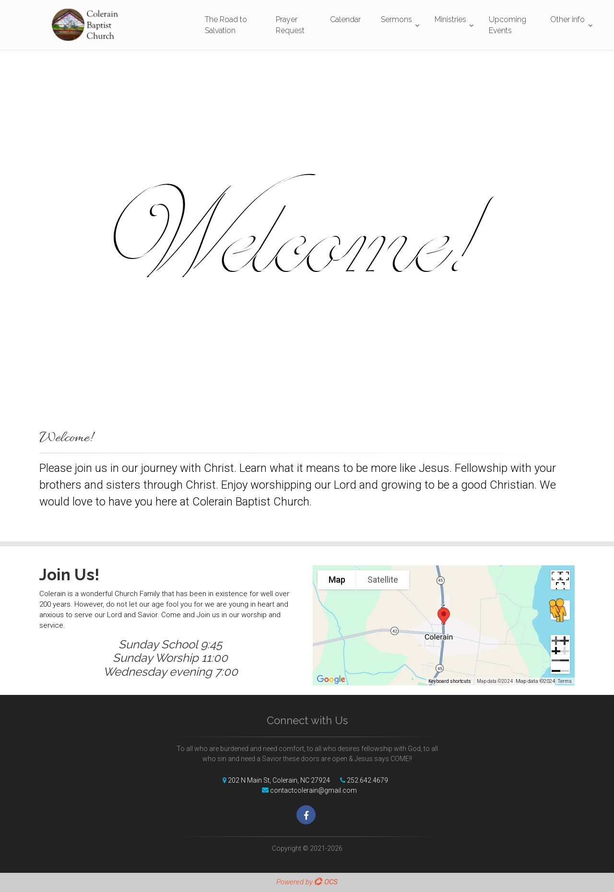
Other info (567, 19)
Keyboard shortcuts (449, 681)
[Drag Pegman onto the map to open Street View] (560, 610)
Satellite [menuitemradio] (382, 580)
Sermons (396, 19)
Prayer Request (290, 25)
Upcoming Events (507, 25)
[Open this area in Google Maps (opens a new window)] (331, 679)
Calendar (345, 19)
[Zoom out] (560, 664)
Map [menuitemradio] (337, 580)
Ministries (450, 19)
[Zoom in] (560, 644)
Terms (565, 681)
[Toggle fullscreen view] (560, 579)
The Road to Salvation (226, 25)
